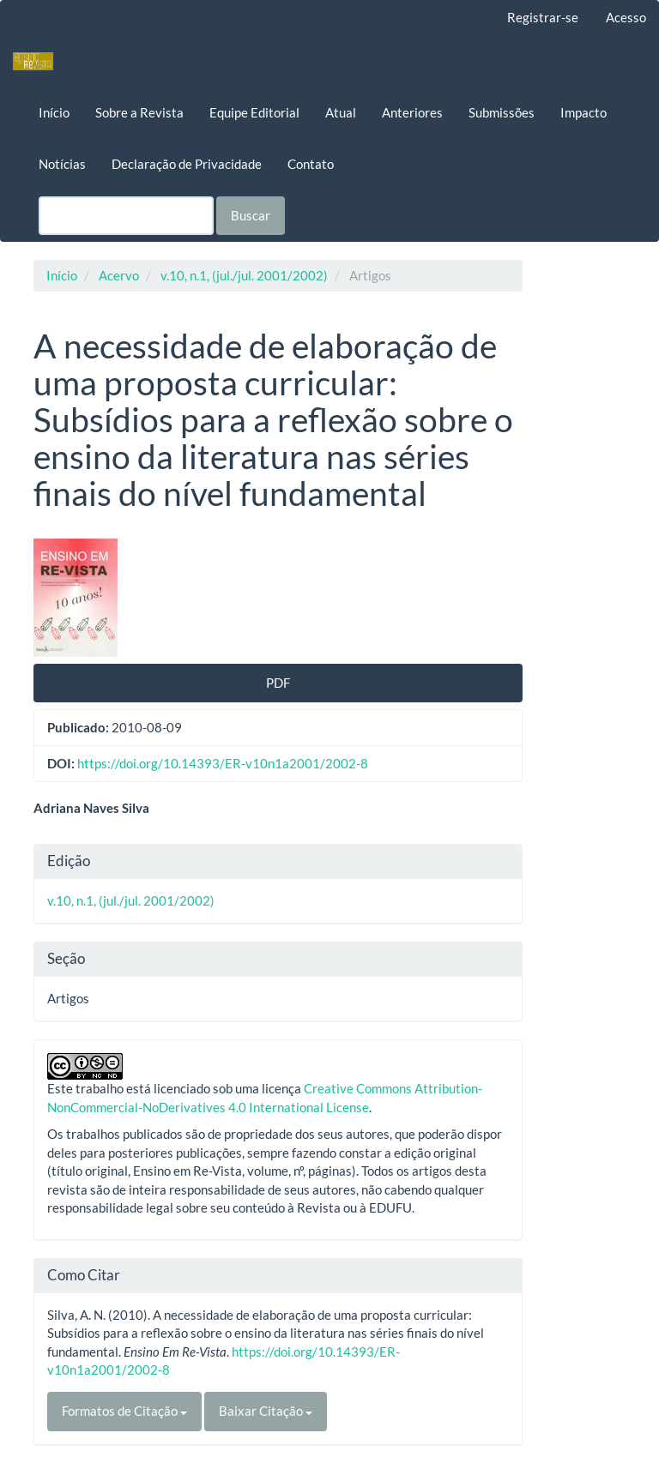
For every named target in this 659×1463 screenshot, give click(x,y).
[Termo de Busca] (126, 215)
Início (54, 112)
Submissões (502, 112)
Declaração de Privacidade (187, 164)
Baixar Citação (265, 1410)
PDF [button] (278, 682)
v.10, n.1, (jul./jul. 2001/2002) (244, 275)
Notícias (62, 164)
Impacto (583, 112)
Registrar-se (542, 17)
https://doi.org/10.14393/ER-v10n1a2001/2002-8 (222, 763)
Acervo (119, 275)
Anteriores (412, 112)
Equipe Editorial (254, 112)
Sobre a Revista (139, 112)
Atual (340, 112)
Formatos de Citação (124, 1410)
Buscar (250, 215)
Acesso (626, 17)
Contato (310, 164)
